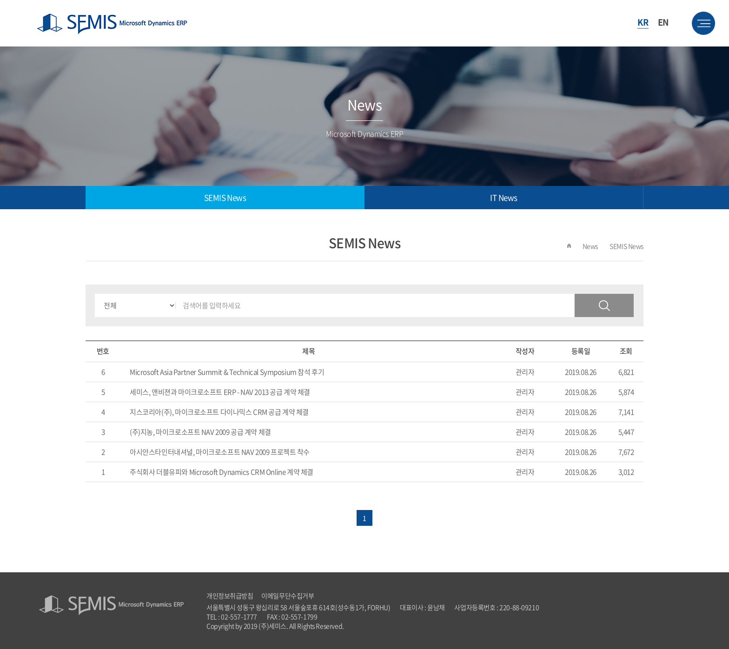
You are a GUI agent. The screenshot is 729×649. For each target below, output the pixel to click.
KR (642, 22)
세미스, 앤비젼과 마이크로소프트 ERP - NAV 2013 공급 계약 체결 (220, 392)
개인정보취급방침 (229, 595)
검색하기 (604, 305)
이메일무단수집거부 (287, 595)
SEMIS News (225, 197)
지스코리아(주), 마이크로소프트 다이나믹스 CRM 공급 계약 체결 (219, 412)
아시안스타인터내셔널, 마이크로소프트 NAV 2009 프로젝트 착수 (220, 452)
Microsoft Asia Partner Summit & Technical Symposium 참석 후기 (227, 372)
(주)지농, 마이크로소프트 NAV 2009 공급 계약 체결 (200, 432)
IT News (503, 197)
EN (663, 22)
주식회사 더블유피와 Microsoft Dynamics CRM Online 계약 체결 (221, 472)
